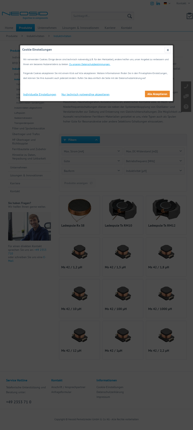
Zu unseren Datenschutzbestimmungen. (89, 64)
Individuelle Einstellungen (39, 94)
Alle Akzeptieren (157, 94)
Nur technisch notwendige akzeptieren (85, 94)
